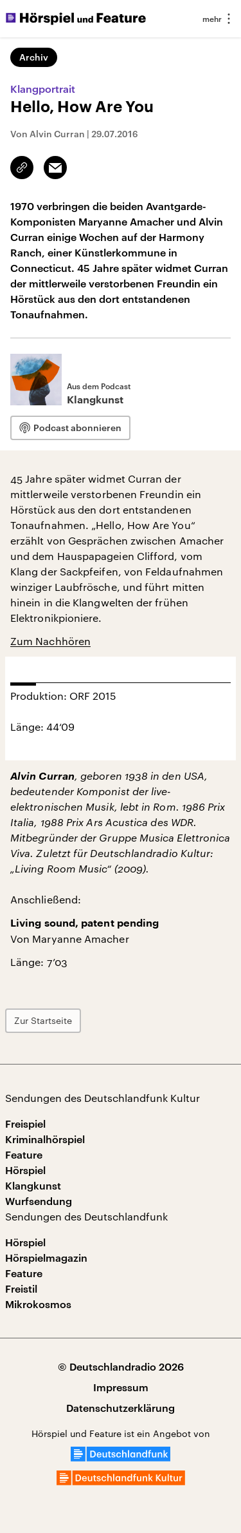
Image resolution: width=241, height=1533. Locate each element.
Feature (23, 1154)
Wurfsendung (38, 1201)
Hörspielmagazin (46, 1257)
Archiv (33, 57)
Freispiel (25, 1123)
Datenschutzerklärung (120, 1408)
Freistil (21, 1288)
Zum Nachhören (50, 641)
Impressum (120, 1387)
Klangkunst (33, 1185)
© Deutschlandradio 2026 (121, 1366)
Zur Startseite (43, 1020)
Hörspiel (25, 1170)
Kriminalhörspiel (45, 1139)
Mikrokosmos (38, 1304)
